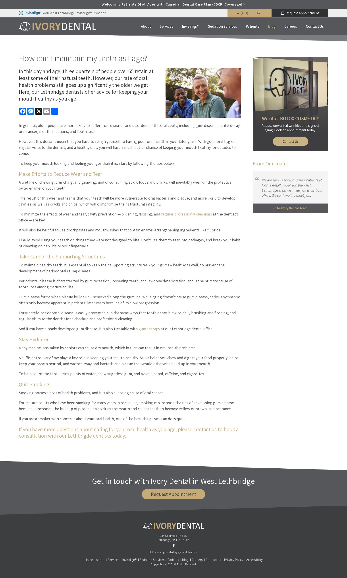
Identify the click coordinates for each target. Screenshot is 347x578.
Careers (290, 26)
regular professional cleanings (186, 214)
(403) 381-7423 (251, 13)
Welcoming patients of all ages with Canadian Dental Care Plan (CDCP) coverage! (172, 4)
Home (89, 560)
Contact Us (315, 26)
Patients (252, 26)
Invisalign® (190, 26)
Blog (272, 26)
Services (166, 26)
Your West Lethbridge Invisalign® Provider (62, 13)
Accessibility (254, 560)
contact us (205, 429)
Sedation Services (222, 26)
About (146, 26)
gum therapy (149, 328)
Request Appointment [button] (302, 13)
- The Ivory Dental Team (290, 208)
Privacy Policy (233, 560)
